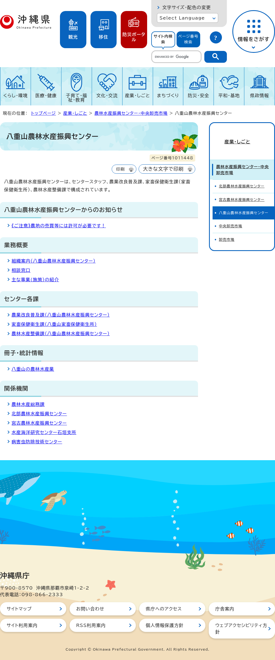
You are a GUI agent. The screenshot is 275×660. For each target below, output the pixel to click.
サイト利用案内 (22, 625)
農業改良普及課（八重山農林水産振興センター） (61, 315)
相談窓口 (21, 270)
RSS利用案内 (91, 625)
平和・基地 (229, 95)
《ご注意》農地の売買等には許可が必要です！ (59, 225)
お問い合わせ (90, 609)
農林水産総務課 (28, 404)
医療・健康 (46, 95)
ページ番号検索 (188, 39)
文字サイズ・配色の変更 (186, 7)
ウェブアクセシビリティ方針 (241, 628)
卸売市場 (227, 230)
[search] (176, 56)
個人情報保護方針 (165, 625)
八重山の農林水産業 (33, 369)
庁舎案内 (224, 609)
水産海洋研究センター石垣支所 (44, 432)
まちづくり (168, 95)
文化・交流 (107, 95)
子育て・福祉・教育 (76, 97)
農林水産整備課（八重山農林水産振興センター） (61, 333)
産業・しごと (137, 95)
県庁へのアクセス (164, 609)
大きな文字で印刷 (163, 169)
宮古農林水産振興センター (39, 423)
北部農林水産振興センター (39, 413)
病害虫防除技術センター (37, 442)
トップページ (43, 113)
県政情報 (259, 95)
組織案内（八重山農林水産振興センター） (54, 261)
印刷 (120, 169)
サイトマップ (19, 609)
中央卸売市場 (230, 217)
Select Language (182, 18)
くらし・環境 (15, 95)
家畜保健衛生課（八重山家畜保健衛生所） (54, 324)
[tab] (163, 39)
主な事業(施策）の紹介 (35, 279)
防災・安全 (198, 95)
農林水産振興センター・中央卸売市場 (130, 113)
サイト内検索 (163, 39)
